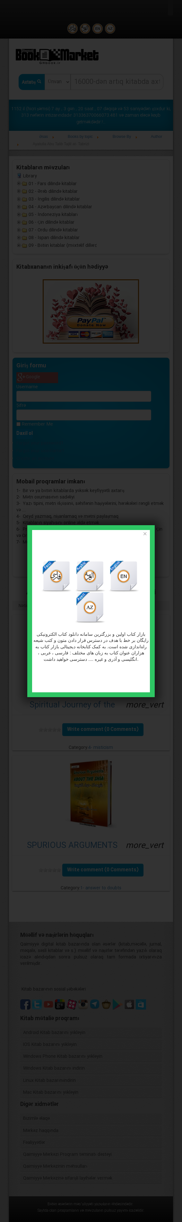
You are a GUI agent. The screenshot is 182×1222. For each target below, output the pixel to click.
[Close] (145, 534)
